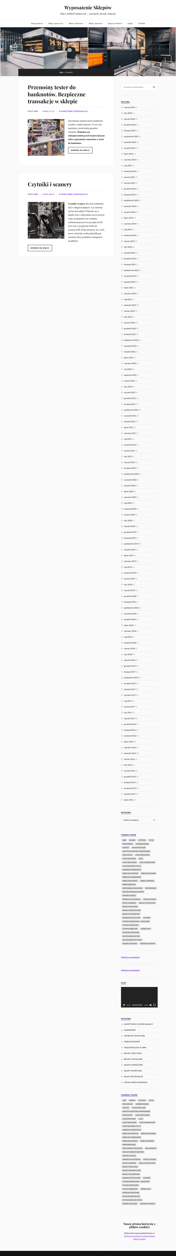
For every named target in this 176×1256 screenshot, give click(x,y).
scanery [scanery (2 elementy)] (146, 917)
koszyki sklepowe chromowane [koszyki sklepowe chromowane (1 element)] (136, 851)
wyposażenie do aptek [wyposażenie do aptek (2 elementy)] (132, 940)
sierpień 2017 (129, 689)
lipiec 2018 (128, 625)
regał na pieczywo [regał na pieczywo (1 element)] (147, 903)
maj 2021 (128, 439)
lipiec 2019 (128, 555)
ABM (36, 111)
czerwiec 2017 (130, 695)
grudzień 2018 (130, 596)
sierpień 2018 (129, 619)
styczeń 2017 (129, 718)
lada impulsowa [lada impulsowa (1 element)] (143, 855)
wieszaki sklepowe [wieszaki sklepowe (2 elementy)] (131, 932)
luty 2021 (128, 456)
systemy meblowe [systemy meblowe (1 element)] (130, 929)
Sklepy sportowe (96, 23)
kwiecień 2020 (130, 509)
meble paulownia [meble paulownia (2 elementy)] (130, 881)
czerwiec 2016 (130, 747)
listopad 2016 (130, 730)
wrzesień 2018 (130, 613)
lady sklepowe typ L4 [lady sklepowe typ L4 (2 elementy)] (132, 866)
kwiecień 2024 (130, 235)
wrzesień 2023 (130, 276)
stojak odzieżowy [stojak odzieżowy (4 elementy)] (131, 925)
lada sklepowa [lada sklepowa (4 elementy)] (129, 858)
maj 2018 (128, 637)
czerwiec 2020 (130, 497)
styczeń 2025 (129, 183)
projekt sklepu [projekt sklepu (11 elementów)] (129, 895)
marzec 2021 (129, 450)
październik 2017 (131, 677)
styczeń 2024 (129, 253)
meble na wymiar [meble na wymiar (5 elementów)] (148, 873)
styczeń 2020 (129, 526)
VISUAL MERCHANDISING (135, 1082)
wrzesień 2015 (130, 788)
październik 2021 (131, 410)
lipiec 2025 (128, 154)
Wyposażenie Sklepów (88, 7)
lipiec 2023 (128, 287)
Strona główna (37, 23)
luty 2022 (128, 386)
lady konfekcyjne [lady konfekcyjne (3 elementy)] (147, 862)
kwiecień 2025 (130, 171)
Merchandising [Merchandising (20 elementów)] (129, 884)
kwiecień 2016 (130, 753)
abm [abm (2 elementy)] (124, 840)
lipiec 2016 (128, 741)
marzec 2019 (129, 578)
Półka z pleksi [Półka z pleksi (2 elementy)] (150, 899)
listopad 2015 (130, 782)
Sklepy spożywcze (55, 23)
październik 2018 (131, 608)
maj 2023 (128, 299)
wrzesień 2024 (130, 206)
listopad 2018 (130, 602)
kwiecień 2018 (130, 643)
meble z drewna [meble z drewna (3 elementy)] (147, 881)
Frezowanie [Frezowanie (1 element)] (128, 844)
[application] (139, 997)
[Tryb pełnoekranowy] (154, 1005)
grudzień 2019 (130, 532)
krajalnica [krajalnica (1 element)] (127, 855)
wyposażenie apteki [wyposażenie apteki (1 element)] (131, 936)
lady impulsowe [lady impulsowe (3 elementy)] (130, 862)
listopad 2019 (130, 538)
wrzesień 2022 (130, 346)
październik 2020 (131, 474)
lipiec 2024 (128, 218)
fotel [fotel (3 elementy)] (151, 840)
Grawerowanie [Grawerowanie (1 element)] (142, 844)
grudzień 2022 (130, 328)
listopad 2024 (130, 194)
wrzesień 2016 (130, 736)
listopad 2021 (130, 404)
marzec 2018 (129, 648)
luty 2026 (128, 113)
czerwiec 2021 (130, 433)
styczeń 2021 (129, 462)
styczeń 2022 (129, 392)
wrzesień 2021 (130, 416)
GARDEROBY (130, 1030)
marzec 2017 (129, 706)
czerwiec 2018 (130, 631)
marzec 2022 (129, 381)
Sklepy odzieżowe (76, 23)
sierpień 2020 (129, 485)
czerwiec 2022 (130, 363)
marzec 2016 (129, 759)
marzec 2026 (129, 107)
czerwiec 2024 (130, 223)
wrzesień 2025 (130, 142)
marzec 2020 (129, 514)
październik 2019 (131, 543)
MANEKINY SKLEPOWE (134, 1036)
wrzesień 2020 (130, 480)
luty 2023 (128, 317)
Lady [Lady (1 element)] (141, 858)
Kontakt (141, 23)
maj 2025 (128, 165)
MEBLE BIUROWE (132, 1041)
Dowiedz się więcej (80, 150)
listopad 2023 (130, 264)
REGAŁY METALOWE (133, 1059)
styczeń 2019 (129, 590)
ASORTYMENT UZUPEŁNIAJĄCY (74, 111)
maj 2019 (128, 567)
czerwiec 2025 (130, 159)
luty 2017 (128, 712)
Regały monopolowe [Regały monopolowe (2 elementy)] (132, 910)
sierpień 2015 (129, 794)
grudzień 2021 (130, 398)
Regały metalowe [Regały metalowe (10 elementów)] (130, 906)
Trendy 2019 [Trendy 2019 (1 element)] (146, 929)
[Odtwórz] (124, 1005)
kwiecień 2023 (130, 305)
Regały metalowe (115, 23)
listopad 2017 (130, 672)
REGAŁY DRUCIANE (133, 1053)
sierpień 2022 (129, 351)
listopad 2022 (130, 334)
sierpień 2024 (129, 212)
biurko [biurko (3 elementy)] (132, 840)
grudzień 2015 (130, 776)
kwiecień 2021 (130, 445)
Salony (130, 23)
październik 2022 (131, 340)
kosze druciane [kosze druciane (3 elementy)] (138, 847)
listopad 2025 (130, 130)
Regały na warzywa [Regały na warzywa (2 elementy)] (131, 914)
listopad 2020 (130, 468)
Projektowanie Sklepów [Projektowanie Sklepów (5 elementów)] (133, 892)
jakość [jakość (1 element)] (126, 847)
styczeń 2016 (129, 770)
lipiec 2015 (128, 800)
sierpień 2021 (129, 421)
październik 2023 (131, 270)
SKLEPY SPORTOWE (133, 1070)
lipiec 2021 (128, 427)
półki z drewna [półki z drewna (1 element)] (129, 903)
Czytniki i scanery (50, 184)
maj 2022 (128, 369)
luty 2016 (128, 765)
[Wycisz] (150, 1005)
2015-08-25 (49, 194)
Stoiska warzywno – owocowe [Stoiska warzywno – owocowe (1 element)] (136, 921)
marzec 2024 (129, 241)
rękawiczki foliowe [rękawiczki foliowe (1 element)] (131, 917)
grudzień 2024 (130, 189)
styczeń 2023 (129, 322)
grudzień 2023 (130, 258)
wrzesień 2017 (130, 683)
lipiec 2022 (128, 357)
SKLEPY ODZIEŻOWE (133, 1065)
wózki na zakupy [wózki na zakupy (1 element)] (147, 943)
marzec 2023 (129, 311)
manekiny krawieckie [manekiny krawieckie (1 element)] (132, 869)
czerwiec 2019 (130, 561)
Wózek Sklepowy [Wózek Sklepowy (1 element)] (130, 943)
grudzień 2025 (130, 124)
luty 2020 (128, 520)
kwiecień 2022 (130, 375)
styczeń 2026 (129, 119)
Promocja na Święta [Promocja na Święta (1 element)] (131, 899)
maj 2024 (128, 229)
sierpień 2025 (129, 148)
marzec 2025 (129, 177)
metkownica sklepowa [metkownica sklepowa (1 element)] (132, 888)
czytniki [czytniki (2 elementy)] (142, 840)
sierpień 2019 (129, 549)
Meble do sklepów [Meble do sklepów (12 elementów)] (130, 873)
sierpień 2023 (129, 282)
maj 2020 (128, 503)
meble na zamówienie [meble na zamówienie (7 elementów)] (132, 877)
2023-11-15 (49, 111)
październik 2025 (131, 136)
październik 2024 (131, 200)
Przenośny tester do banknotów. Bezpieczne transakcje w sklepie (57, 94)
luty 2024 (128, 247)
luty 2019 (128, 584)
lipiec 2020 (128, 491)
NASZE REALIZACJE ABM (135, 1047)
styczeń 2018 (129, 660)
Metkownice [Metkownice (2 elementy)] (151, 888)
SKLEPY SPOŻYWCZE (133, 1076)
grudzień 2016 (130, 724)
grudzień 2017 (130, 666)
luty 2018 (128, 654)
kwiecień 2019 (130, 573)
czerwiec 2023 (130, 293)
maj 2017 (128, 701)
